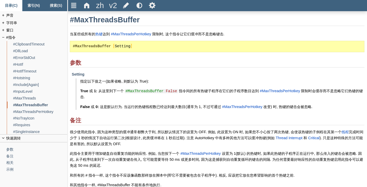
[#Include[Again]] (40, 85)
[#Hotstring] (40, 78)
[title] (99, 5)
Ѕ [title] (152, 5)
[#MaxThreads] (40, 98)
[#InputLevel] (40, 92)
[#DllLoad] (40, 51)
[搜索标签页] (56, 5)
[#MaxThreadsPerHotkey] (40, 112)
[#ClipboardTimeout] (40, 44)
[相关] (36, 163)
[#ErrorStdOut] (40, 58)
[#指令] (36, 38)
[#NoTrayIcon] (40, 118)
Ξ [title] (74, 5)
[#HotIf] (40, 65)
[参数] (36, 149)
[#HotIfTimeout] (40, 71)
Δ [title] (87, 5)
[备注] (36, 156)
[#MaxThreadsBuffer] (40, 105)
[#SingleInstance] (40, 132)
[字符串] (36, 23)
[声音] (36, 15)
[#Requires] (40, 125)
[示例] (36, 169)
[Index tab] (33, 5)
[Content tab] (11, 5)
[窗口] (36, 30)
